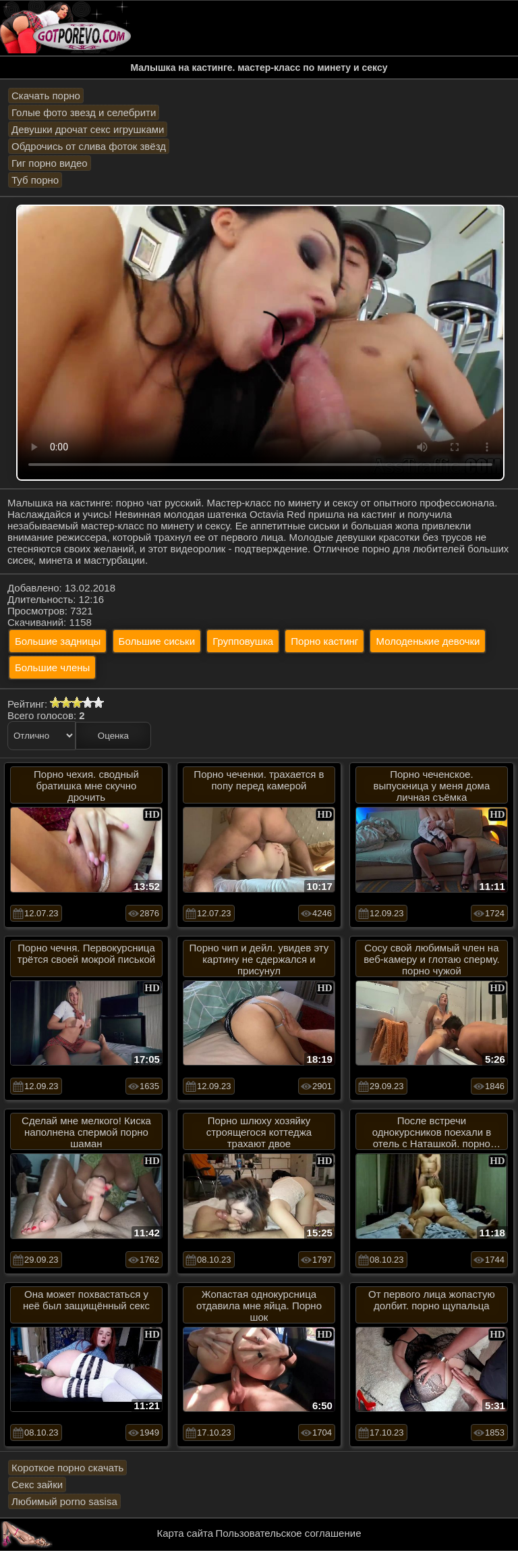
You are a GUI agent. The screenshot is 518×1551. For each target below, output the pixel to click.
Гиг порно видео (49, 163)
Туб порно (35, 180)
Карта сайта (185, 1533)
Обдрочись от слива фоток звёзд (88, 146)
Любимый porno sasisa (64, 1501)
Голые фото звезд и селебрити (83, 112)
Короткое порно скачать (67, 1467)
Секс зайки (37, 1484)
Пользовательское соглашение (288, 1533)
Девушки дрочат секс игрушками (87, 129)
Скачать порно (45, 95)
